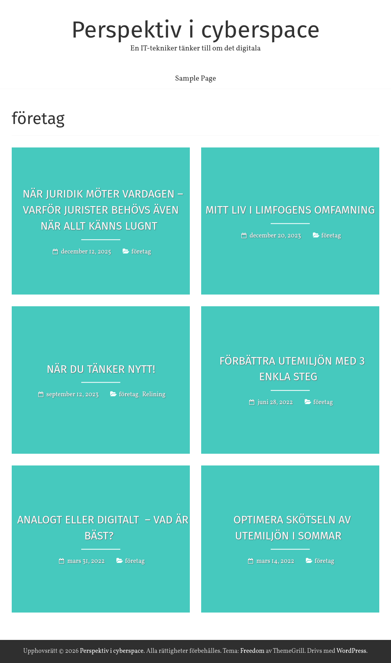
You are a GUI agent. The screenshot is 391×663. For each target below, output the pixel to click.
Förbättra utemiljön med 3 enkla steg (292, 368)
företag (141, 251)
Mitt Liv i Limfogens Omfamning (290, 209)
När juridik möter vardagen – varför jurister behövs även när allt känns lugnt (103, 209)
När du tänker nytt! (100, 368)
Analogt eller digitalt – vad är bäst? (102, 527)
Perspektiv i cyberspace (195, 30)
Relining (154, 394)
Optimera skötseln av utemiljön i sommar (292, 527)
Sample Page (195, 79)
